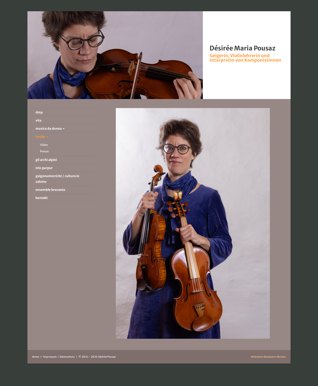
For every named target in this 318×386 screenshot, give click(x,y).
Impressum (50, 356)
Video (44, 145)
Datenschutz (67, 356)
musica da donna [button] (50, 128)
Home (35, 356)
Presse (44, 151)
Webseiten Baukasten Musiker (268, 356)
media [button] (42, 137)
